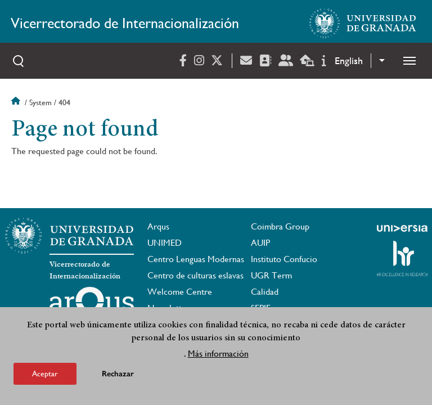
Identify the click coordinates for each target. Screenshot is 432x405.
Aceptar (45, 374)
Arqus (158, 226)
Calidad (264, 291)
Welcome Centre (179, 291)
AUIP (260, 242)
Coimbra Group (280, 226)
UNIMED (164, 242)
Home (16, 102)
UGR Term (271, 275)
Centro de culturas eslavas (195, 275)
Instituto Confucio (284, 259)
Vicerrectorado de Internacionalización (125, 23)
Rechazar (118, 374)
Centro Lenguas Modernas (195, 259)
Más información (218, 354)
